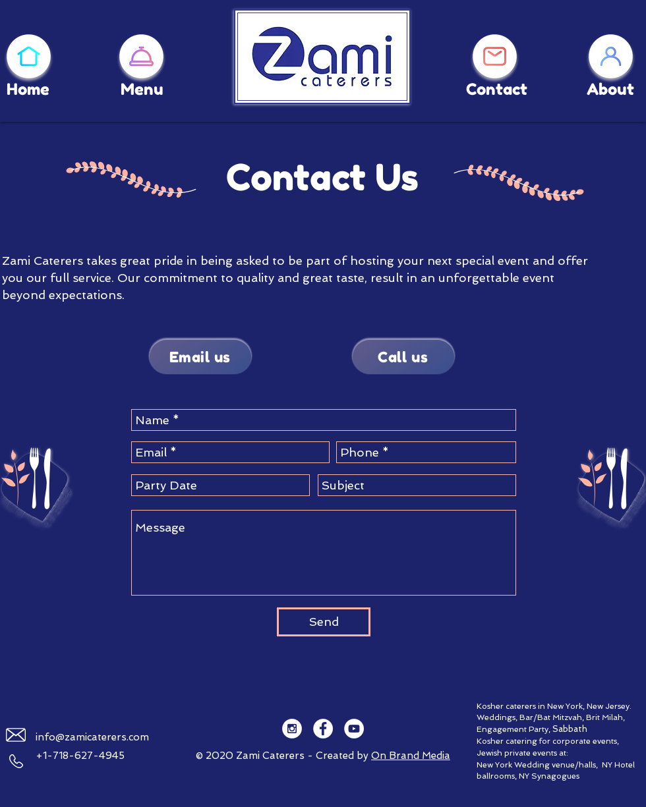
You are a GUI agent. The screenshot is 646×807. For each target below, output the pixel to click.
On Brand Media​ (410, 756)
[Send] (323, 621)
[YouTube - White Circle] (354, 728)
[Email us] (200, 357)
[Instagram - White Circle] (292, 728)
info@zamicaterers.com (92, 737)
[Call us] (403, 357)
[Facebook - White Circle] (323, 728)
